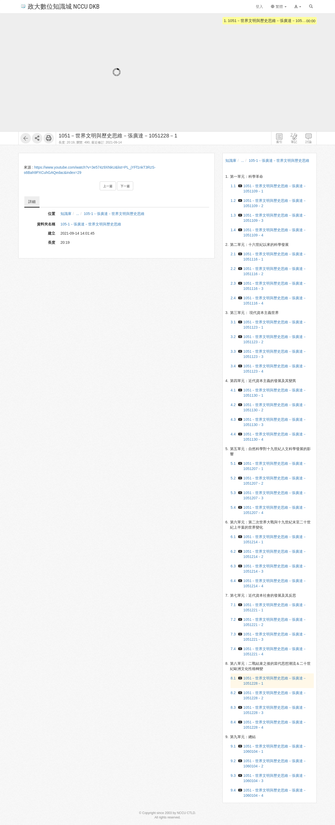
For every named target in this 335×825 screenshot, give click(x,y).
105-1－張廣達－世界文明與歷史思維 (114, 214)
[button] (298, 6)
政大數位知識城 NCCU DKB (59, 6)
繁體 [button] (279, 6)
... (77, 214)
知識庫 (65, 214)
